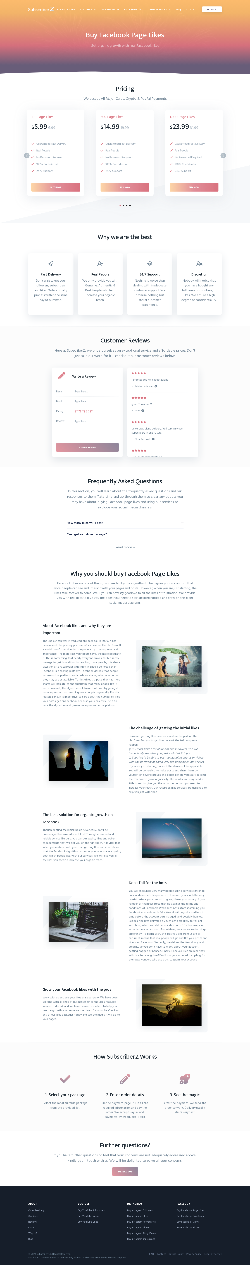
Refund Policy (176, 1254)
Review (60, 421)
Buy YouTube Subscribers (91, 1210)
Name (59, 391)
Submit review (87, 447)
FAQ (178, 9)
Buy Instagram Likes (137, 1216)
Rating (59, 411)
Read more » (125, 547)
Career (31, 1227)
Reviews (32, 1221)
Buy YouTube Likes (88, 1221)
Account (212, 9)
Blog (30, 1239)
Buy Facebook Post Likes (190, 1216)
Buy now (55, 187)
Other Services (158, 9)
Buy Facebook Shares (188, 1227)
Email (59, 401)
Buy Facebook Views (188, 1221)
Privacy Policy (193, 1254)
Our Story (33, 1216)
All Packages (66, 9)
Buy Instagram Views (138, 1227)
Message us (125, 1171)
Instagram (110, 9)
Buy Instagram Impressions (141, 1239)
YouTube (88, 9)
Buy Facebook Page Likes (190, 1210)
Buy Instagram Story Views (141, 1233)
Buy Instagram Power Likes (141, 1221)
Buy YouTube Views (88, 1216)
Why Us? (32, 1233)
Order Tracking (36, 1210)
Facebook (132, 9)
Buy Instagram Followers (140, 1210)
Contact (192, 9)
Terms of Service (213, 1254)
